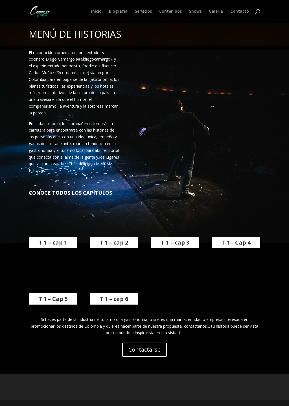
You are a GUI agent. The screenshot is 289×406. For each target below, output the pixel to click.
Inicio (96, 11)
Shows (195, 11)
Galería (216, 11)
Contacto (239, 11)
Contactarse (144, 349)
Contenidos (170, 11)
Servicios (143, 11)
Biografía (118, 11)
